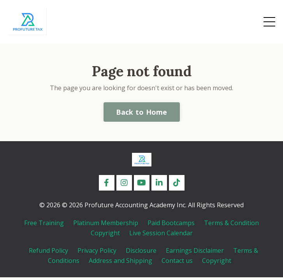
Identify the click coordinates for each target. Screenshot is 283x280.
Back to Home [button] (141, 112)
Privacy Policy (96, 250)
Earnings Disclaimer (195, 250)
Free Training (44, 223)
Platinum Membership (105, 223)
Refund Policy (48, 250)
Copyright (105, 233)
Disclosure (141, 250)
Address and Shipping (120, 260)
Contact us (177, 260)
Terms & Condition (231, 223)
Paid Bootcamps (171, 223)
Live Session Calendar (161, 233)
